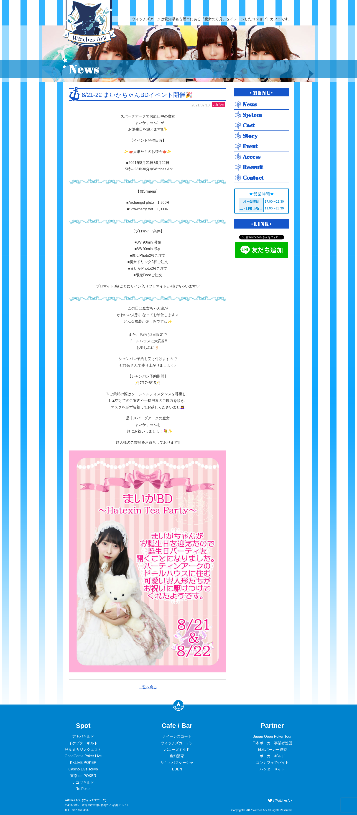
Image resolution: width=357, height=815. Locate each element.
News (250, 104)
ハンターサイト (272, 769)
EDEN (177, 769)
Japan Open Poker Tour (272, 736)
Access (251, 156)
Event (250, 146)
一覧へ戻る (148, 687)
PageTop (178, 705)
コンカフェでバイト (272, 763)
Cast (249, 125)
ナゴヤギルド (83, 782)
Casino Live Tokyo (83, 769)
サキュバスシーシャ (177, 763)
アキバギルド (83, 736)
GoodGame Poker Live (83, 756)
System (252, 114)
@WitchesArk (282, 800)
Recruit (253, 167)
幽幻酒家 (177, 756)
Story (250, 135)
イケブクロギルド (83, 743)
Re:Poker (83, 789)
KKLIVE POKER (83, 763)
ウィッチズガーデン (177, 743)
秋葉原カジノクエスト (83, 750)
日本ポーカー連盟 (272, 750)
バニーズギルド (177, 750)
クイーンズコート (176, 736)
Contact (253, 177)
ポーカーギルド (272, 756)
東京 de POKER (83, 776)
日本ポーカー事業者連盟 (272, 743)
